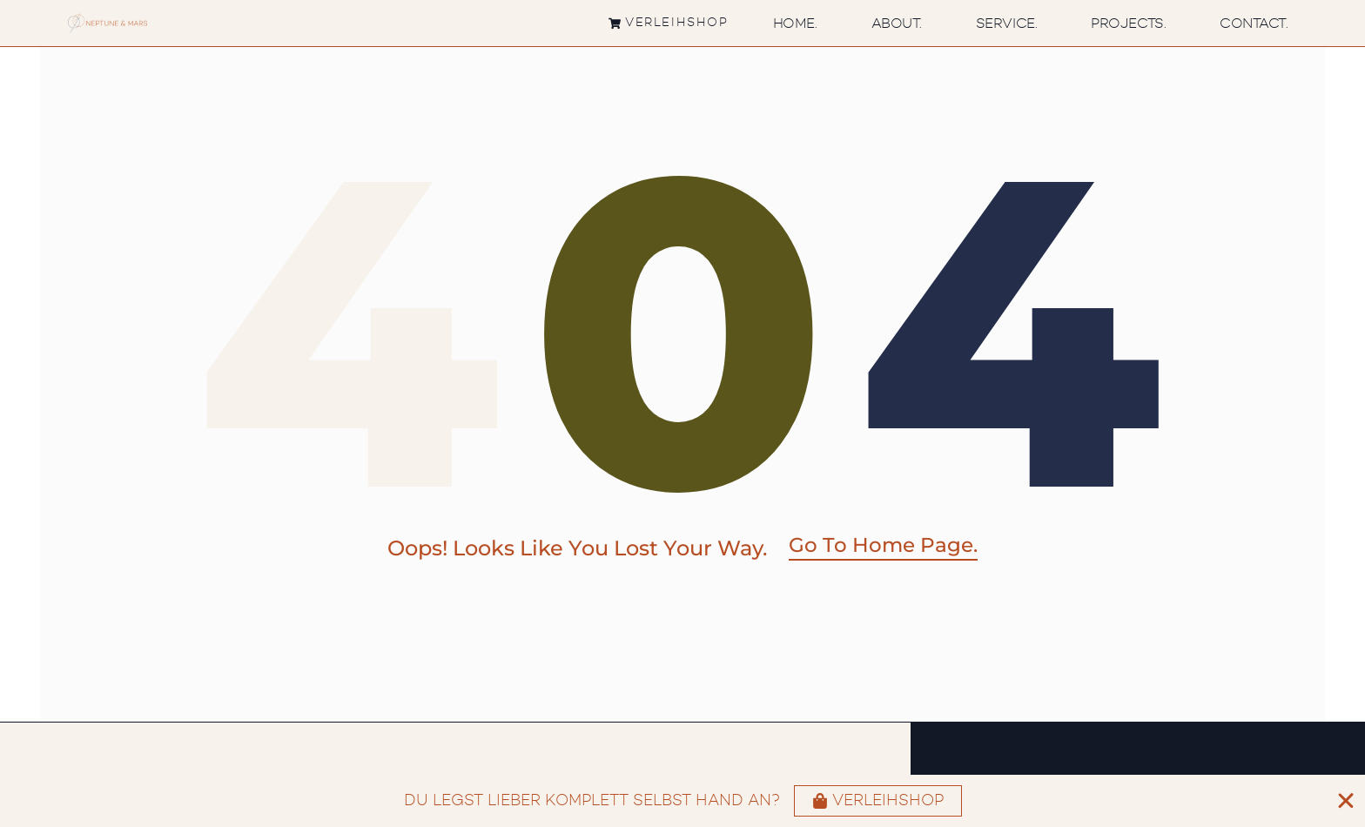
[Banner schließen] (1345, 800)
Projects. (1128, 23)
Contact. (1254, 23)
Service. (1006, 23)
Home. (795, 23)
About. (896, 23)
